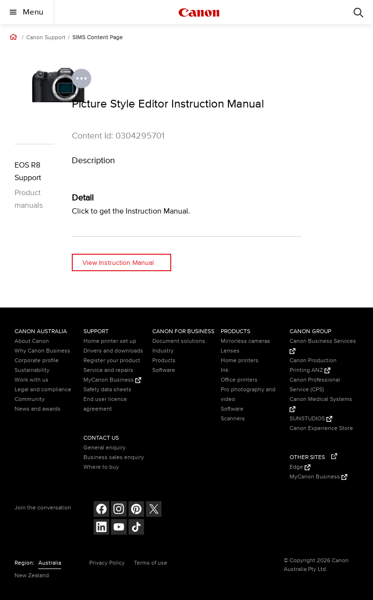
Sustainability (32, 370)
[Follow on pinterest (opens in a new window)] (136, 510)
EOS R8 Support (28, 171)
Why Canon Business (42, 350)
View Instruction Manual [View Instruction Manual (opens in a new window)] (118, 263)
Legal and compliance (43, 389)
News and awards (38, 409)
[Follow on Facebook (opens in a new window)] (101, 510)
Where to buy (101, 467)
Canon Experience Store (321, 428)
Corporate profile (37, 360)
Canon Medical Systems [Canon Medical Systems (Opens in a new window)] (321, 404)
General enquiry (104, 447)
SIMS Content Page (97, 38)
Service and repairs (108, 370)
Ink (224, 370)
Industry (163, 350)
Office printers (239, 380)
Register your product (111, 360)
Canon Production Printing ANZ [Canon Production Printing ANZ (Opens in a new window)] (313, 365)
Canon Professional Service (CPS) (315, 384)
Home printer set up (109, 341)
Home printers (240, 360)
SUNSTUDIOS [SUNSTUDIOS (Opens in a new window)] (311, 418)
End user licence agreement (105, 404)
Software (163, 370)
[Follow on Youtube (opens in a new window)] (119, 528)
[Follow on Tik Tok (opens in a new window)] (136, 528)
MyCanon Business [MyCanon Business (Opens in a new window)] (112, 380)
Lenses (230, 350)
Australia (49, 563)
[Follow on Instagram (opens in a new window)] (119, 510)
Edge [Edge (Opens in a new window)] (300, 467)
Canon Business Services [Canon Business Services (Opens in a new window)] (323, 346)
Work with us (32, 380)
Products (164, 360)
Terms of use (150, 563)
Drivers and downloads (113, 350)
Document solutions (178, 341)
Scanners (233, 418)
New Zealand (32, 575)
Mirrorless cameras (245, 341)
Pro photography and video (248, 394)
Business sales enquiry (113, 457)
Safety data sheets (107, 389)
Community (30, 399)
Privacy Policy (107, 563)
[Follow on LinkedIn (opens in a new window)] (101, 528)
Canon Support (45, 38)
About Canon (32, 341)
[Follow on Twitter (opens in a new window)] (154, 510)
